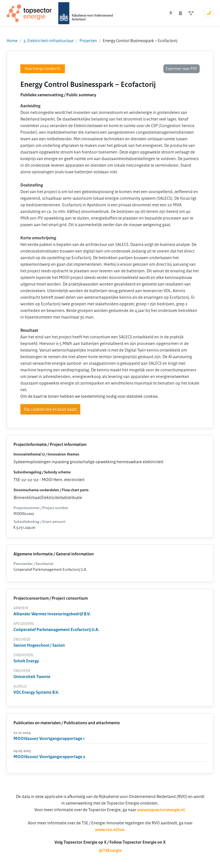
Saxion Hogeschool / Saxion (39, 645)
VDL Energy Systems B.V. (36, 692)
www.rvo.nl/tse (109, 829)
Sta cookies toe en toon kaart (50, 409)
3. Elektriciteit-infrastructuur (48, 41)
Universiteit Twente (31, 676)
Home (12, 41)
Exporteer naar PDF (181, 69)
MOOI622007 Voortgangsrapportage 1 (49, 738)
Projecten (88, 41)
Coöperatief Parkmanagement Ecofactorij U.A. (56, 629)
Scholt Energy (26, 661)
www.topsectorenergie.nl (161, 810)
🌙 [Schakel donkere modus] (208, 12)
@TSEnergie (110, 850)
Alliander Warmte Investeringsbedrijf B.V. (52, 614)
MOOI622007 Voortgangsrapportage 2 (49, 756)
